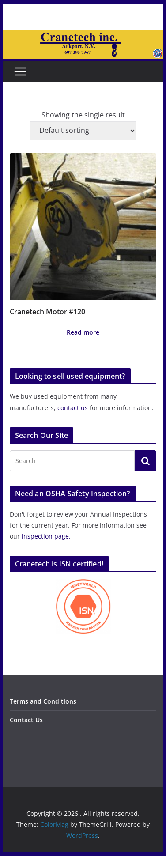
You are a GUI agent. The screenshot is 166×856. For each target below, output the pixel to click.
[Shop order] (83, 130)
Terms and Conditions (43, 701)
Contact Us (26, 720)
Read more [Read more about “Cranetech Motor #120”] (83, 332)
